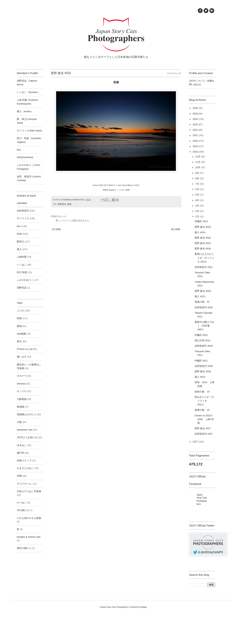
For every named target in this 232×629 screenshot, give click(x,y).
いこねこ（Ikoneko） (28, 92)
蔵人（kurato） (25, 111)
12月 (198, 156)
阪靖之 (20, 241)
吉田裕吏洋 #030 (204, 307)
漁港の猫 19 (202, 391)
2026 (196, 108)
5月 (197, 194)
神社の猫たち (24, 548)
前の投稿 (175, 229)
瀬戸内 (20, 453)
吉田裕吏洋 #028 (204, 366)
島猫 (19, 318)
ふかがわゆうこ (25, 280)
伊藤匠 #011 (201, 360)
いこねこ (22, 264)
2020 (196, 141)
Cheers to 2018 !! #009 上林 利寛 (205, 419)
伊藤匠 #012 (201, 335)
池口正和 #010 (202, 340)
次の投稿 (56, 229)
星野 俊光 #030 (203, 248)
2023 (196, 124)
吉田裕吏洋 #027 (204, 434)
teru (19, 149)
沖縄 (19, 476)
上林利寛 (22, 257)
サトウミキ (23, 218)
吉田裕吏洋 (23, 210)
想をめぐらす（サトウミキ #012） (204, 401)
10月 (198, 167)
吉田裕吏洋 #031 (204, 267)
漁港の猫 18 (202, 410)
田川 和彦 (22, 272)
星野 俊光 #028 (203, 371)
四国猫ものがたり (26, 414)
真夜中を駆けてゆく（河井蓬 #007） (204, 326)
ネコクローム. (24, 483)
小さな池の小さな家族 (29, 518)
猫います (22, 356)
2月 (197, 211)
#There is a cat (24, 349)
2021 (196, 135)
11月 (198, 162)
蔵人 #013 (200, 296)
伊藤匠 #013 (201, 221)
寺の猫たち (23, 510)
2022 (196, 130)
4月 (197, 200)
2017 (196, 441)
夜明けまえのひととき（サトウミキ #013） (204, 258)
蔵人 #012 (200, 377)
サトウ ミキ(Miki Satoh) (29, 130)
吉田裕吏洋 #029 (204, 346)
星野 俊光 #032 (203, 238)
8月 (197, 178)
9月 (197, 173)
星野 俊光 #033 (203, 227)
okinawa (21, 383)
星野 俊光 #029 (203, 291)
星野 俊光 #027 (203, 428)
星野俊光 (62, 204)
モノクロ (22, 391)
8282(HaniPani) (25, 157)
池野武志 (22, 287)
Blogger (143, 607)
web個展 (21, 334)
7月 (197, 184)
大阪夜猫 (22, 399)
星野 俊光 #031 (203, 243)
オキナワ (22, 376)
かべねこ (22, 502)
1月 (197, 216)
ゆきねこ (22, 445)
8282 (19, 234)
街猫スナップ (24, 460)
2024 (196, 119)
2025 (196, 113)
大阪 (19, 422)
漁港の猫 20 (202, 302)
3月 (197, 205)
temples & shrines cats (29, 537)
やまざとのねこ (25, 468)
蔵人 (19, 249)
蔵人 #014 (200, 232)
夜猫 (69, 204)
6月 (197, 189)
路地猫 (20, 407)
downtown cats (24, 429)
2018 (196, 151)
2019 (196, 146)
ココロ (20, 310)
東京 (19, 341)
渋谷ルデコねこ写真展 (29, 491)
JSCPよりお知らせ (27, 437)
